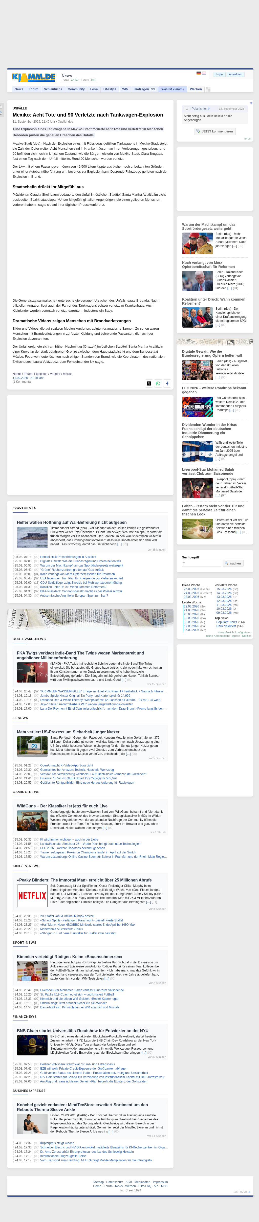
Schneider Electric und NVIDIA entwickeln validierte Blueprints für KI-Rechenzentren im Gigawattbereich (110, 1147)
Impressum (160, 1182)
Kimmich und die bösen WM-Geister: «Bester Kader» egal (79, 999)
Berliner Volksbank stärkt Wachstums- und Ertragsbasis (77, 1064)
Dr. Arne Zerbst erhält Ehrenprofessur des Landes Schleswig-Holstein (87, 1151)
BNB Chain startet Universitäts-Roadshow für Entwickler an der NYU (82, 1031)
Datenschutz (114, 1182)
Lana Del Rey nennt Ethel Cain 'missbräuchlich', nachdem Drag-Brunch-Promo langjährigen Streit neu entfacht (114, 708)
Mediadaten (142, 1182)
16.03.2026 (191, 630)
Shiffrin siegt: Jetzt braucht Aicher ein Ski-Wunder (73, 1003)
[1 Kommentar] (23, 381)
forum (247, 138)
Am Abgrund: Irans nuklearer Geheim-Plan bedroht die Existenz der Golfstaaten (93, 1081)
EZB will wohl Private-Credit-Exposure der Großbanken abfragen (83, 1068)
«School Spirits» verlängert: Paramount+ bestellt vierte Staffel (81, 920)
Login (219, 74)
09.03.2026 (224, 613)
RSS (164, 1186)
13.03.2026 (224, 597)
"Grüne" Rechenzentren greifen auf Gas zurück (72, 570)
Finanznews (25, 1016)
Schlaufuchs (53, 89)
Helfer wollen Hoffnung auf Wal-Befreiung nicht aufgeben (72, 522)
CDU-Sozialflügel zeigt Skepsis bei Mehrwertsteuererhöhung (81, 582)
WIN (125, 89)
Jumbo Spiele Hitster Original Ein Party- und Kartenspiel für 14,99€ (85, 695)
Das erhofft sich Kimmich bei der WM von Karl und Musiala (79, 1007)
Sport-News (24, 942)
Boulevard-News (29, 639)
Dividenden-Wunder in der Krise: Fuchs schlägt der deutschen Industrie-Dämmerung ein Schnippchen (209, 431)
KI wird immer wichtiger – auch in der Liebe (69, 839)
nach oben (240, 1191)
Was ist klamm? (172, 89)
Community (76, 89)
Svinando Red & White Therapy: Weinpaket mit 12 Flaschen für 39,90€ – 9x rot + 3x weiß (100, 700)
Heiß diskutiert (226, 626)
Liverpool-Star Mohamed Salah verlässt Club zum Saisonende (82, 990)
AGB (128, 1182)
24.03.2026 (191, 593)
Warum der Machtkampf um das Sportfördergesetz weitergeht (81, 565)
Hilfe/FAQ (144, 1186)
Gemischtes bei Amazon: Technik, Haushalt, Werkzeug (77, 770)
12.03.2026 (224, 601)
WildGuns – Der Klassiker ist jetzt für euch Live (62, 806)
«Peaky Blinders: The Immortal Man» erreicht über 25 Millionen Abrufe (84, 880)
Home (97, 1186)
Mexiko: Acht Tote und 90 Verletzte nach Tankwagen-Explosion (88, 115)
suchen (233, 563)
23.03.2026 (191, 597)
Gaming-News (26, 792)
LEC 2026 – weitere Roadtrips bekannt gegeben (72, 848)
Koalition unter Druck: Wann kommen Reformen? (73, 587)
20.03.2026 (191, 614)
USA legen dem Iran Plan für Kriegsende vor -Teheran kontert (81, 578)
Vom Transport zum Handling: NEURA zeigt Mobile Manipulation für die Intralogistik (96, 1160)
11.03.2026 (224, 605)
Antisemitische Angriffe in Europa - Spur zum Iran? (74, 595)
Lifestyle (110, 89)
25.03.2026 (191, 589)
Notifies (246, 635)
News (19, 89)
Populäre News (227, 622)
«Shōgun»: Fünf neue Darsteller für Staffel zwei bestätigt (78, 933)
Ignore (236, 635)
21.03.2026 (191, 610)
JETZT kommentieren (214, 131)
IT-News (20, 718)
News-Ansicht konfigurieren (234, 632)
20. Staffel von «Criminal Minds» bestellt (67, 916)
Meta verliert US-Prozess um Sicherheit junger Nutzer (68, 732)
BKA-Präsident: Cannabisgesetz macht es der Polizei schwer (81, 591)
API (156, 1186)
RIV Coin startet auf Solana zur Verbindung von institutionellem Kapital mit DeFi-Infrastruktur (102, 1077)
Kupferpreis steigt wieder (57, 1143)
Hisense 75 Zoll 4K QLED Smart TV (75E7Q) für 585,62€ (78, 778)
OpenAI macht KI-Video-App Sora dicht (66, 765)
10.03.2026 (224, 608)
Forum (33, 89)
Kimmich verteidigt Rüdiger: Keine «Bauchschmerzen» (69, 957)
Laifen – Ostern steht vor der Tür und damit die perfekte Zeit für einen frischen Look (213, 510)
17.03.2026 (191, 626)
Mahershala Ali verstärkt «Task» (61, 929)
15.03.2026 (224, 589)
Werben (196, 89)
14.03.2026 (224, 593)
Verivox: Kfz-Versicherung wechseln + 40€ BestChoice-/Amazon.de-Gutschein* (93, 774)
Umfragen (145, 89)
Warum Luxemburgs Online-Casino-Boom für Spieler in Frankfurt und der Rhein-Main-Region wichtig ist (109, 856)
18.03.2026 (191, 622)
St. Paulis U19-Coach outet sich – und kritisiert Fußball (77, 994)
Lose (94, 89)
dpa (70, 121)
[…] (119, 544)
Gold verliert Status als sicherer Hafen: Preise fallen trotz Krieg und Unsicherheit (94, 1073)
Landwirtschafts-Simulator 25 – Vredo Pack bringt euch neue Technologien (90, 844)
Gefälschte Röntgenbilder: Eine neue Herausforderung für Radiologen (87, 782)
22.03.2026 (191, 606)
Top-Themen (24, 508)
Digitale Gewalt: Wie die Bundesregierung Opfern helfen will (80, 561)
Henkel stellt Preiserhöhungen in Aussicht (68, 557)
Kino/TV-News (26, 866)
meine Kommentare (217, 635)
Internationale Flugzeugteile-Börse (63, 1156)
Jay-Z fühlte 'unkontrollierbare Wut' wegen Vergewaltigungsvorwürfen (86, 704)
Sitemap (98, 1182)
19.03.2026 (191, 618)
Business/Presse (29, 1091)
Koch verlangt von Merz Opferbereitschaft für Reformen (77, 574)
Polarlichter (199, 108)
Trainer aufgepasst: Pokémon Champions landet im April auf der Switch (88, 852)
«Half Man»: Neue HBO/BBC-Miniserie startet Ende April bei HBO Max (87, 924)
